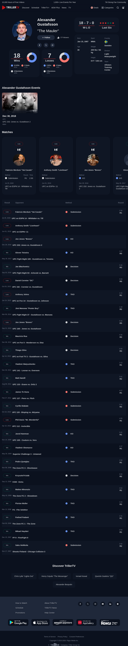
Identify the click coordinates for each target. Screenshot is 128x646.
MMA (93, 41)
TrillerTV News (50, 608)
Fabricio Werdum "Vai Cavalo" (19, 170)
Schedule (35, 8)
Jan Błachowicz (22, 266)
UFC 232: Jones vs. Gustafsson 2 (16, 122)
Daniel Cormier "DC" (24, 280)
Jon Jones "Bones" (93, 170)
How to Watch (21, 603)
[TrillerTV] (10, 8)
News (64, 8)
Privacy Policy (62, 637)
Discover (25, 8)
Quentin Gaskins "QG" (104, 576)
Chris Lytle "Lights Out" (24, 576)
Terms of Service (50, 637)
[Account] (123, 7)
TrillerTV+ (45, 8)
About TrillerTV (50, 603)
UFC (4, 119)
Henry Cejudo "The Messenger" (55, 576)
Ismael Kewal (81, 576)
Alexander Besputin (64, 584)
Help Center (49, 613)
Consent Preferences (76, 637)
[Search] (117, 7)
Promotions (20, 613)
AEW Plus (55, 8)
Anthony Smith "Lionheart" (56, 170)
